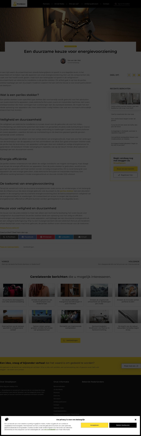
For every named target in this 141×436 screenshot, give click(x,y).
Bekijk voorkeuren (123, 425)
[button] (135, 420)
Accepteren (94, 425)
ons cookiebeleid (49, 429)
